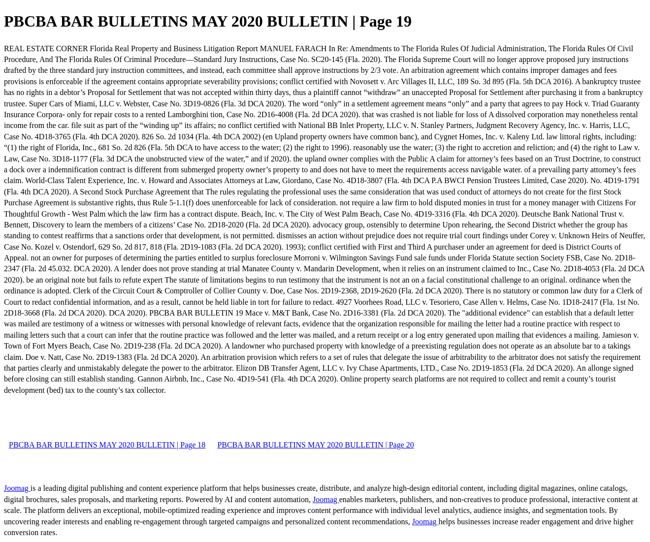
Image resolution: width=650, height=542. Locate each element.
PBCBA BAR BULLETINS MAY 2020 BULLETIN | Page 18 (107, 445)
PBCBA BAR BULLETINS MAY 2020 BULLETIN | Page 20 (315, 445)
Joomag (17, 488)
